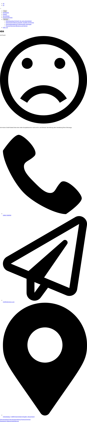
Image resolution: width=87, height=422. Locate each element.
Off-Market (6, 12)
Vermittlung (6, 16)
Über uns (5, 27)
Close (4, 11)
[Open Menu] (0, 8)
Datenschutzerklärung (13, 421)
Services (5, 19)
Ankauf (5, 14)
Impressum (3, 421)
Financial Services (7, 17)
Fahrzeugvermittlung (15, 419)
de (3, 3)
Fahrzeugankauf (4, 419)
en (3, 5)
